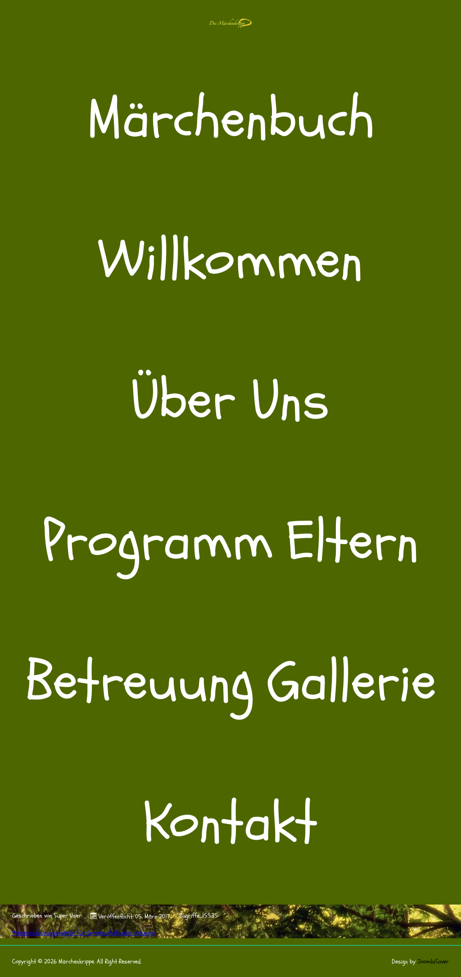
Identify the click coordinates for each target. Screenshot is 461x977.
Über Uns (230, 400)
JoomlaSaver (433, 961)
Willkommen (230, 260)
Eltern (352, 541)
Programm (157, 541)
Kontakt (231, 822)
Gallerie (351, 682)
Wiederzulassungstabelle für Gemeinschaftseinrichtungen (84, 932)
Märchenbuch (231, 119)
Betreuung (139, 682)
